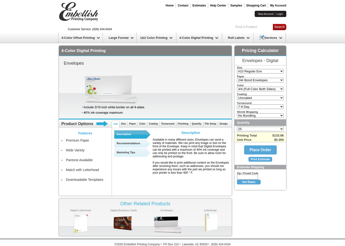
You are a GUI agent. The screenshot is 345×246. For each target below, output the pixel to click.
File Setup (210, 123)
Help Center (218, 5)
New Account (265, 13)
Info (116, 124)
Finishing (183, 123)
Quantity (196, 123)
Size (123, 123)
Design (224, 123)
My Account (278, 5)
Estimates (199, 5)
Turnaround (167, 123)
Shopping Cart (256, 5)
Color (142, 123)
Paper (132, 123)
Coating (153, 123)
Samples (236, 5)
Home (169, 5)
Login (279, 13)
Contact (183, 5)
